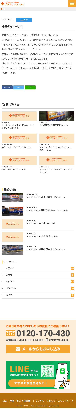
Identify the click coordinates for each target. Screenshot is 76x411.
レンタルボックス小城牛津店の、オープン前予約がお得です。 (18, 129)
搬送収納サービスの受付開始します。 (17, 150)
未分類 (40, 298)
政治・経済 (40, 291)
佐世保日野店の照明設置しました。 (54, 128)
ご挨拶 (40, 277)
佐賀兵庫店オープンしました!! (14, 172)
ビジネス (40, 284)
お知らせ (24, 22)
